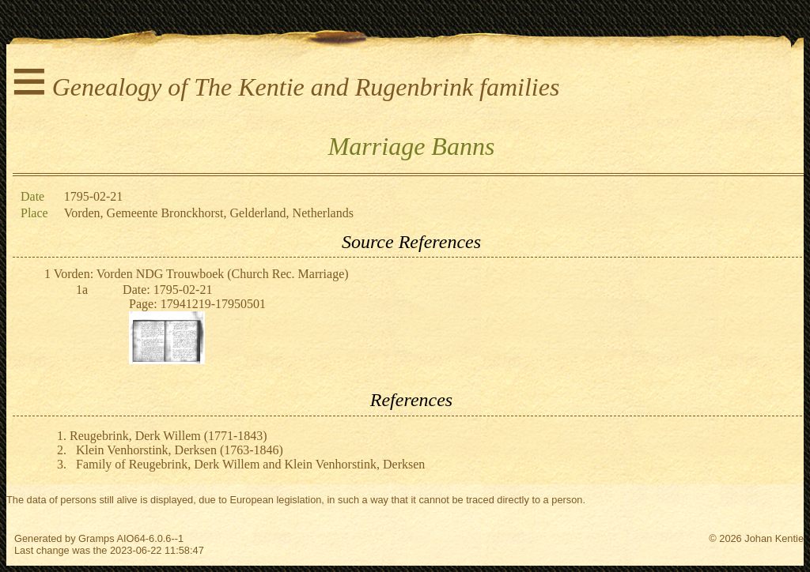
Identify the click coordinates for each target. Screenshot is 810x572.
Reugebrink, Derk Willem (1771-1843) (168, 435)
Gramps (96, 538)
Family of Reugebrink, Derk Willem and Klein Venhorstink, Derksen (250, 464)
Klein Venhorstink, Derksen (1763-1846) (179, 450)
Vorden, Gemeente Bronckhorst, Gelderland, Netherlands (209, 213)
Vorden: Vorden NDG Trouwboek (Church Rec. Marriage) (201, 273)
